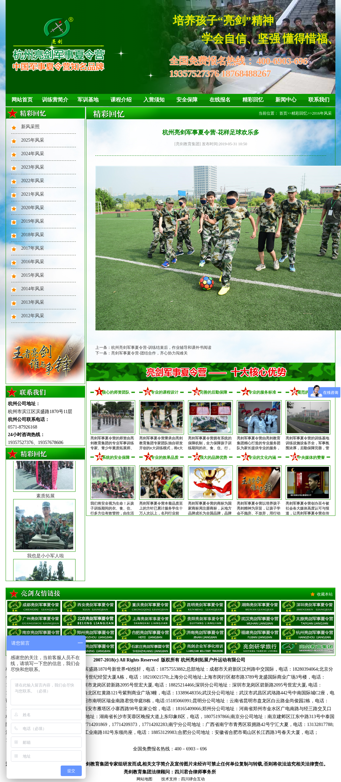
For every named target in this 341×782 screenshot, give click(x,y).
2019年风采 (32, 221)
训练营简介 (55, 99)
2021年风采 (32, 194)
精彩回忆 (253, 99)
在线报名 (220, 99)
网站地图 (144, 779)
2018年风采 (32, 234)
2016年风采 (32, 261)
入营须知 (154, 99)
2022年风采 (32, 180)
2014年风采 (32, 288)
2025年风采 (32, 140)
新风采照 (30, 126)
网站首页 (22, 99)
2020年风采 (32, 207)
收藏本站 (325, 594)
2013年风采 (32, 302)
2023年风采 (32, 167)
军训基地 (88, 99)
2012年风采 (32, 315)
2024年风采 (32, 153)
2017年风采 (32, 248)
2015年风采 (32, 275)
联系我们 (318, 99)
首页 (283, 113)
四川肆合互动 (193, 779)
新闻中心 (285, 99)
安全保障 (187, 99)
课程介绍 (121, 99)
